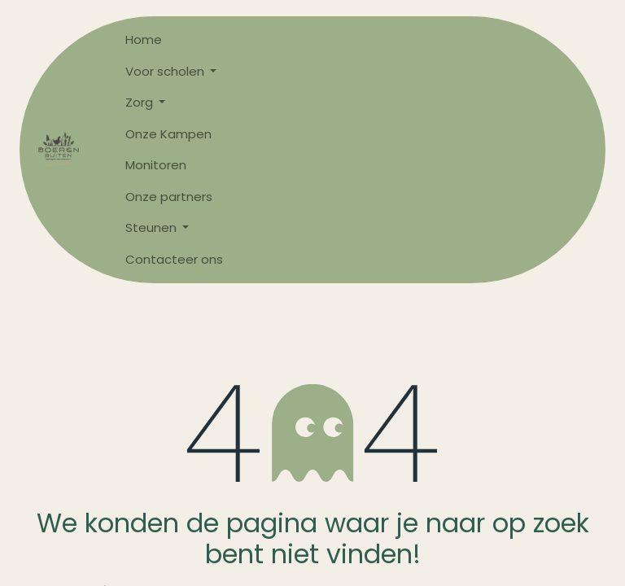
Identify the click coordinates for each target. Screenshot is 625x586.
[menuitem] (174, 40)
